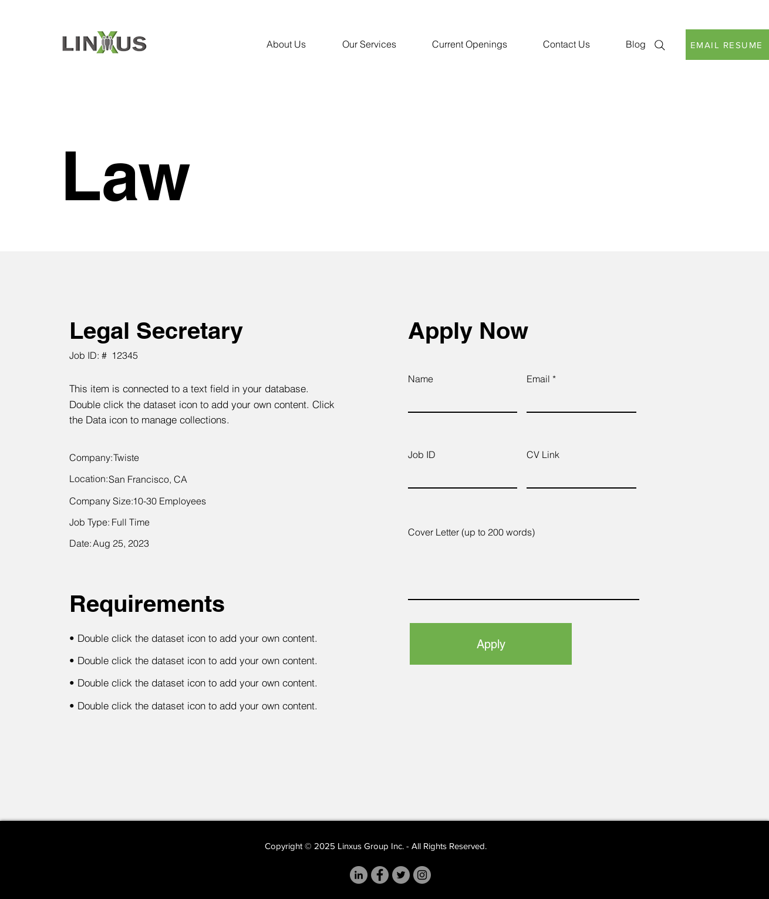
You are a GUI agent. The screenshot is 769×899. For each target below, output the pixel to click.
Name (420, 378)
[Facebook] (380, 875)
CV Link (543, 454)
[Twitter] (401, 875)
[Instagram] (422, 875)
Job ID (422, 454)
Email (538, 378)
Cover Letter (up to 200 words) (471, 532)
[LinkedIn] (358, 875)
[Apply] (491, 644)
